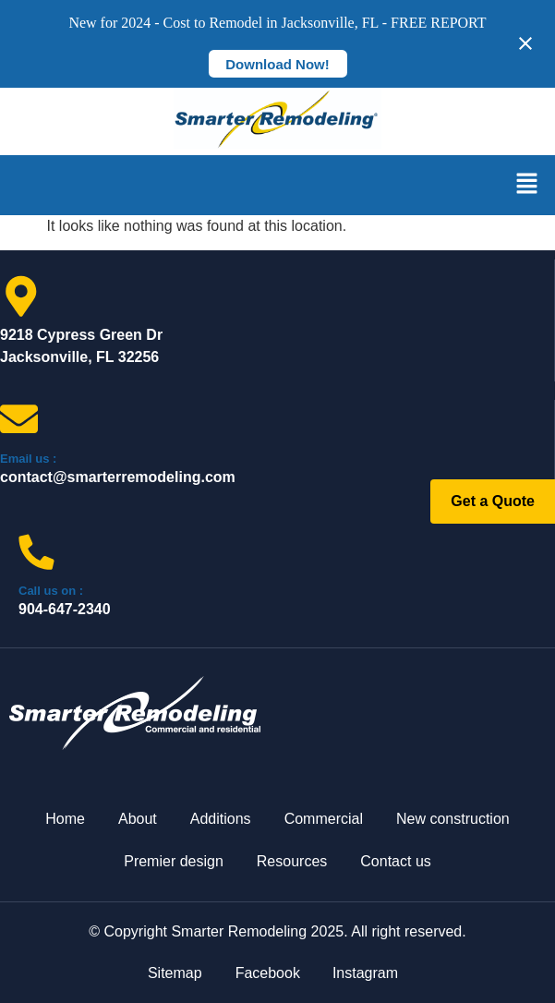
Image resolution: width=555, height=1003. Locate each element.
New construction (453, 819)
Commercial (323, 819)
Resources (292, 861)
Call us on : (50, 591)
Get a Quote (493, 501)
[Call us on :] (36, 552)
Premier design (173, 861)
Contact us (395, 861)
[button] (527, 184)
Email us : (28, 458)
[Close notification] (525, 43)
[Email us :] (19, 419)
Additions (220, 819)
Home (65, 819)
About (137, 819)
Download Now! (277, 64)
